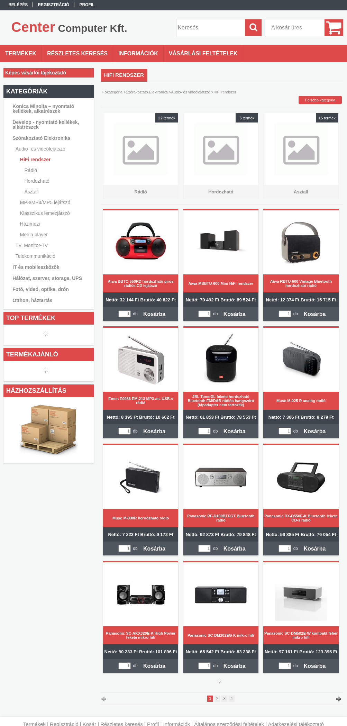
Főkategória (112, 92)
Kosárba (154, 314)
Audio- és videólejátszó (190, 92)
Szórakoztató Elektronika (147, 92)
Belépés (18, 4)
